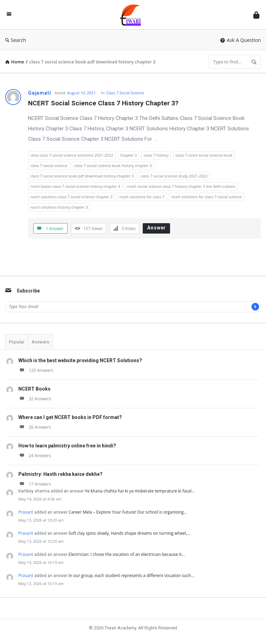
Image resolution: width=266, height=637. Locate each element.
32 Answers (34, 399)
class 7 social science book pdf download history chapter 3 (82, 175)
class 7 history (156, 155)
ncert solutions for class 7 (141, 196)
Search (15, 40)
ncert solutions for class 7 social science (206, 196)
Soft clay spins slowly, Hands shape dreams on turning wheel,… (129, 533)
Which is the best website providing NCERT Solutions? (80, 360)
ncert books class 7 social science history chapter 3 (75, 186)
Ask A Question (240, 40)
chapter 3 (128, 155)
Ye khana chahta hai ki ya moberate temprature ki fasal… (140, 491)
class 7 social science (48, 165)
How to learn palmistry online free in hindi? (67, 445)
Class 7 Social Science (125, 92)
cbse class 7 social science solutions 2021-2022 (71, 155)
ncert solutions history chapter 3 (59, 207)
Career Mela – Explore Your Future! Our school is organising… (128, 512)
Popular (16, 341)
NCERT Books (34, 389)
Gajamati (39, 93)
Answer (156, 227)
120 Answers (35, 370)
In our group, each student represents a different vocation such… (131, 575)
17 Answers (34, 484)
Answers (40, 341)
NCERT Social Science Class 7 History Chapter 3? (103, 103)
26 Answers (34, 427)
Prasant (25, 512)
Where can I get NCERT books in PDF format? (70, 417)
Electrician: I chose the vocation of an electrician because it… (127, 554)
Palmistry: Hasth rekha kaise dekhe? (60, 474)
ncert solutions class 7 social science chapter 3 (71, 196)
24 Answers (34, 456)
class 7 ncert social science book (204, 155)
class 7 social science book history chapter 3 (113, 165)
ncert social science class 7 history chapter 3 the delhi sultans (181, 186)
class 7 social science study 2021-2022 (174, 175)
